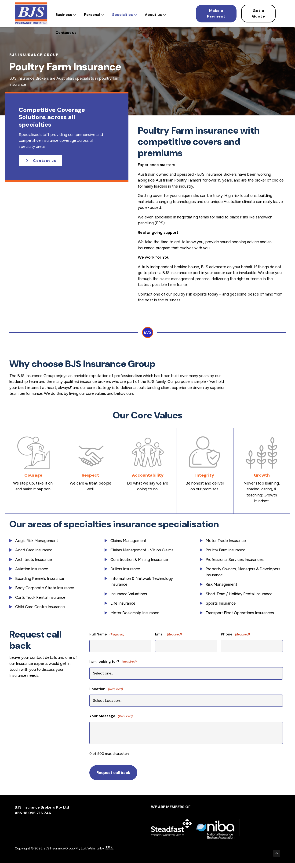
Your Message (111, 716)
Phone (235, 634)
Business (65, 14)
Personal (94, 14)
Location (106, 689)
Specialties (124, 14)
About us (155, 14)
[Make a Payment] (216, 13)
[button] (40, 160)
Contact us (65, 32)
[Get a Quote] (258, 13)
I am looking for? (113, 661)
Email (168, 634)
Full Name (106, 634)
